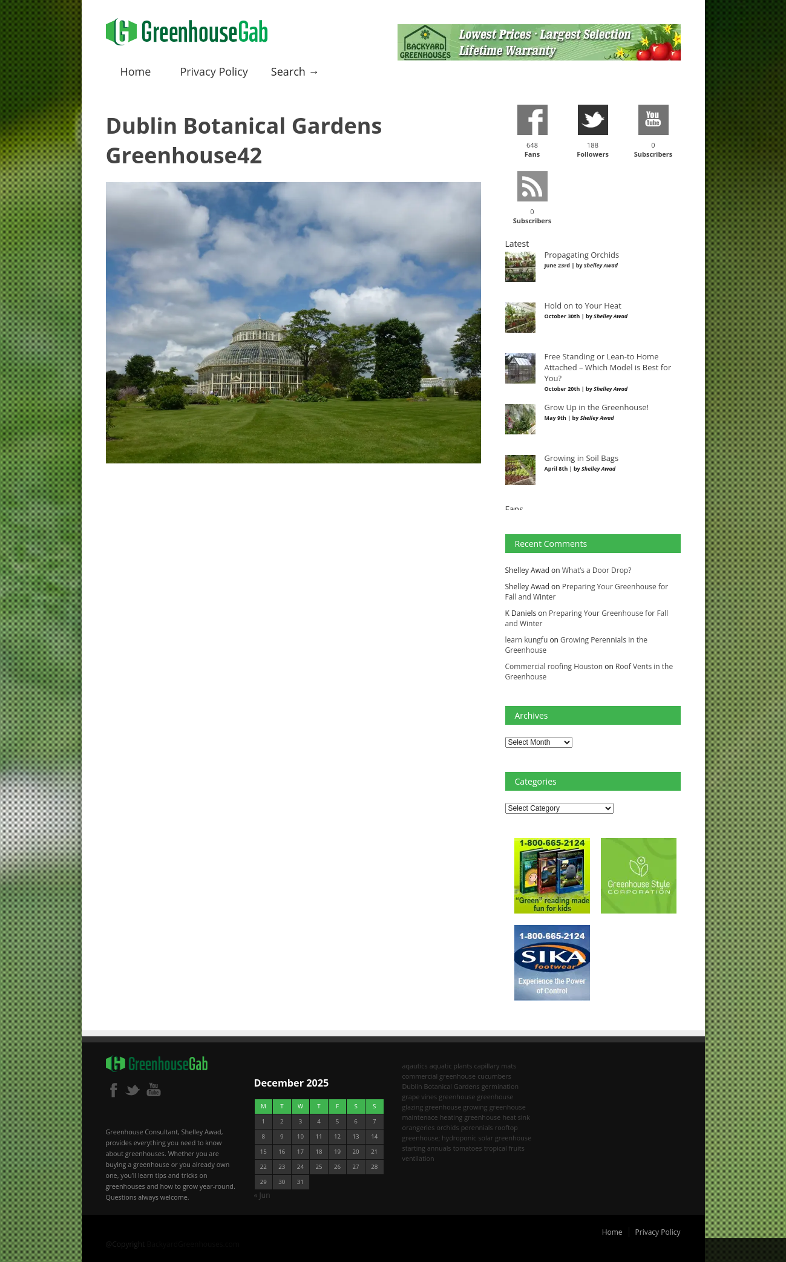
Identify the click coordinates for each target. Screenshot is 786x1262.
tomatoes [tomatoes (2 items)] (467, 1147)
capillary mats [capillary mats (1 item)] (495, 1065)
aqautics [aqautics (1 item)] (415, 1065)
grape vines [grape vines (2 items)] (419, 1096)
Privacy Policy (213, 71)
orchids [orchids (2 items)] (447, 1127)
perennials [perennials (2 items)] (477, 1127)
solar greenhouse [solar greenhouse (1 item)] (504, 1137)
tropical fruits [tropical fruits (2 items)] (504, 1147)
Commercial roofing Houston (554, 666)
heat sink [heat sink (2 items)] (516, 1117)
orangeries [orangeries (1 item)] (418, 1127)
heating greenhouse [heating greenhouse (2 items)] (470, 1117)
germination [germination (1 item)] (500, 1086)
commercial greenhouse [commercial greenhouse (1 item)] (439, 1076)
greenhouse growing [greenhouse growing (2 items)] (456, 1106)
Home (135, 71)
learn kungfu (526, 640)
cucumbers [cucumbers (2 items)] (494, 1076)
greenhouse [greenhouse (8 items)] (457, 1096)
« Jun (262, 1195)
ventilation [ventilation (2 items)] (418, 1158)
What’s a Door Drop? (597, 570)
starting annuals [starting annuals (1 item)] (426, 1147)
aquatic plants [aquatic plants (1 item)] (451, 1065)
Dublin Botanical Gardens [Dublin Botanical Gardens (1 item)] (441, 1086)
